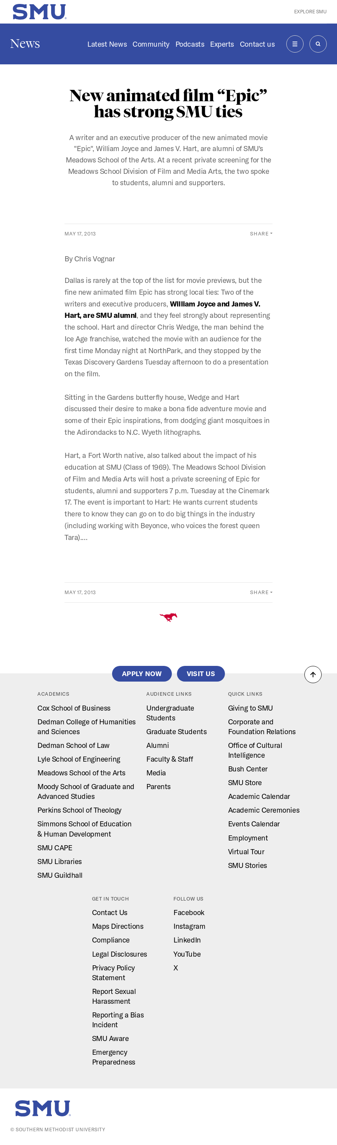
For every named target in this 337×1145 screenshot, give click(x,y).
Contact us (257, 44)
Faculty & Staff (169, 759)
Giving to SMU (250, 708)
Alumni (157, 745)
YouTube (187, 954)
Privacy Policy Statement (113, 972)
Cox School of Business (73, 708)
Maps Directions (118, 926)
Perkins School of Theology (79, 810)
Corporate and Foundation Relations (262, 726)
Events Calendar (254, 823)
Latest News (107, 44)
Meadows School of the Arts (81, 772)
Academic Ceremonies (263, 810)
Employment (248, 837)
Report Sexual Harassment (114, 996)
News (25, 43)
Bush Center (248, 768)
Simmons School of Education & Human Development (84, 828)
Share (259, 233)
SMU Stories (247, 865)
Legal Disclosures (119, 954)
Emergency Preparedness (113, 1057)
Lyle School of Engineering (78, 759)
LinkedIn (187, 939)
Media (156, 772)
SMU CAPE (54, 847)
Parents (158, 786)
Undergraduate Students (170, 712)
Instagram (189, 926)
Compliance (111, 939)
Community (151, 44)
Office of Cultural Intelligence (255, 750)
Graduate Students (176, 731)
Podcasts (189, 44)
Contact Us (109, 912)
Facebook (188, 912)
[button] (313, 674)
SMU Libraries (59, 861)
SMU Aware (110, 1038)
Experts (222, 44)
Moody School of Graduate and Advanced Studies (85, 791)
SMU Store (245, 782)
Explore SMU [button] (310, 12)
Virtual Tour (246, 851)
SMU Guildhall (60, 875)
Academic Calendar (259, 796)
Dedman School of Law (73, 745)
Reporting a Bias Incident (118, 1019)
